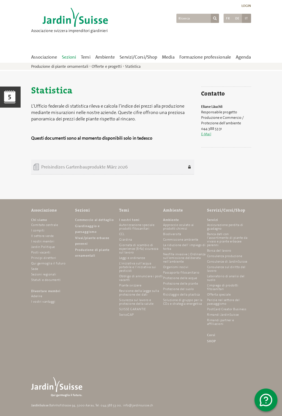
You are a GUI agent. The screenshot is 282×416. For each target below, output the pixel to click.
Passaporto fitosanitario (181, 272)
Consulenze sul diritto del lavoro (226, 269)
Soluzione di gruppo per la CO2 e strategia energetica (183, 302)
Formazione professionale (205, 57)
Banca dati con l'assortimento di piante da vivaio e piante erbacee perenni (227, 239)
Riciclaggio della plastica (181, 294)
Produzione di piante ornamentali (59, 66)
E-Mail (206, 134)
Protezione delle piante (180, 283)
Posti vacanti (41, 252)
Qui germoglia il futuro (48, 263)
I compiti (38, 230)
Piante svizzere (130, 285)
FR (228, 18)
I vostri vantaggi (43, 301)
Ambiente (105, 57)
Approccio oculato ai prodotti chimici (178, 227)
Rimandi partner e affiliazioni (220, 322)
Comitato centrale (44, 225)
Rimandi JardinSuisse (223, 315)
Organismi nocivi (176, 267)
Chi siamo (39, 220)
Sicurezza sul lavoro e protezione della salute (136, 302)
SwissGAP (126, 315)
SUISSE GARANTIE (132, 309)
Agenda (243, 57)
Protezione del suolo (178, 289)
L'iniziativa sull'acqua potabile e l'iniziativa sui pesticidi (137, 267)
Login (246, 5)
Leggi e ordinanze (132, 258)
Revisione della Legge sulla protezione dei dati (139, 292)
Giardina (125, 239)
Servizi (212, 220)
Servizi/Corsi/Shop (138, 57)
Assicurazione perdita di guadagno (225, 227)
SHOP (211, 341)
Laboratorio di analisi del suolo (226, 278)
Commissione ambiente (180, 239)
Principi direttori (43, 258)
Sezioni (69, 57)
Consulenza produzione (224, 256)
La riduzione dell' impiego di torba (184, 247)
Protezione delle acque (180, 278)
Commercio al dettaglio (94, 220)
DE (237, 18)
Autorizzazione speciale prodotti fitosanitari (137, 227)
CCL (122, 234)
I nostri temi (129, 220)
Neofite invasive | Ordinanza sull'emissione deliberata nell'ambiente (184, 258)
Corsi (211, 335)
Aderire (36, 296)
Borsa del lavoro (219, 250)
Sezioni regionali (43, 274)
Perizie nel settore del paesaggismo (223, 302)
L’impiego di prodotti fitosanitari (222, 287)
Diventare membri (46, 291)
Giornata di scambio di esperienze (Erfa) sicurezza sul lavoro (139, 248)
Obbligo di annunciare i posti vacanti (141, 278)
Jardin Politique (43, 247)
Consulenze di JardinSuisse (227, 261)
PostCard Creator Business (226, 309)
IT (246, 18)
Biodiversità (172, 234)
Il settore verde (42, 236)
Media (168, 57)
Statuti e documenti (46, 280)
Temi (85, 57)
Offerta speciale (219, 294)
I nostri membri (43, 241)
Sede (34, 269)
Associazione (44, 57)
